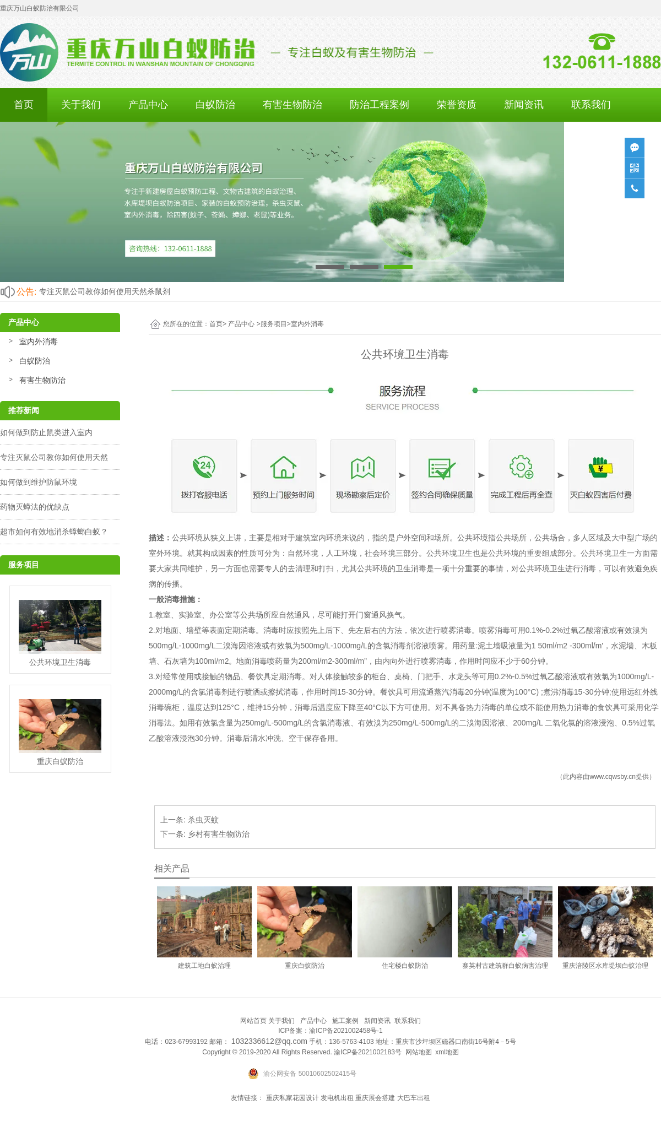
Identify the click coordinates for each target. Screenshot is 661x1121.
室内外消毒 (38, 341)
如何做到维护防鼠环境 (38, 482)
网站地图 (418, 1052)
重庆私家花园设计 (292, 1098)
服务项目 (274, 324)
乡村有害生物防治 (219, 834)
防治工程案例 (379, 104)
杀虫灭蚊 (203, 819)
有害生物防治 (292, 104)
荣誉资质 (456, 104)
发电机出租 (337, 1098)
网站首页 (253, 1021)
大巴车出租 (413, 1098)
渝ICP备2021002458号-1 (345, 1031)
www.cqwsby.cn (612, 777)
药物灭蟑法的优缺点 (34, 506)
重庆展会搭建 (375, 1098)
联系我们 (591, 104)
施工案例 (345, 1021)
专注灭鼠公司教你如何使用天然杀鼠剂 (104, 291)
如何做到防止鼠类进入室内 (46, 432)
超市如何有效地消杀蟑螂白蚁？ (54, 531)
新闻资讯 (524, 104)
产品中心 (148, 104)
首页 (24, 104)
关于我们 (81, 104)
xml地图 (447, 1052)
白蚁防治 (215, 104)
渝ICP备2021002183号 (368, 1052)
